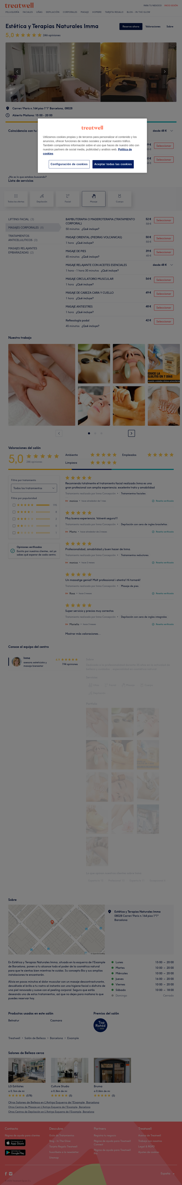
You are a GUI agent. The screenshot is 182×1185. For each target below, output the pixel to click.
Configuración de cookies (69, 164)
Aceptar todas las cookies (113, 164)
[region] (92, 146)
